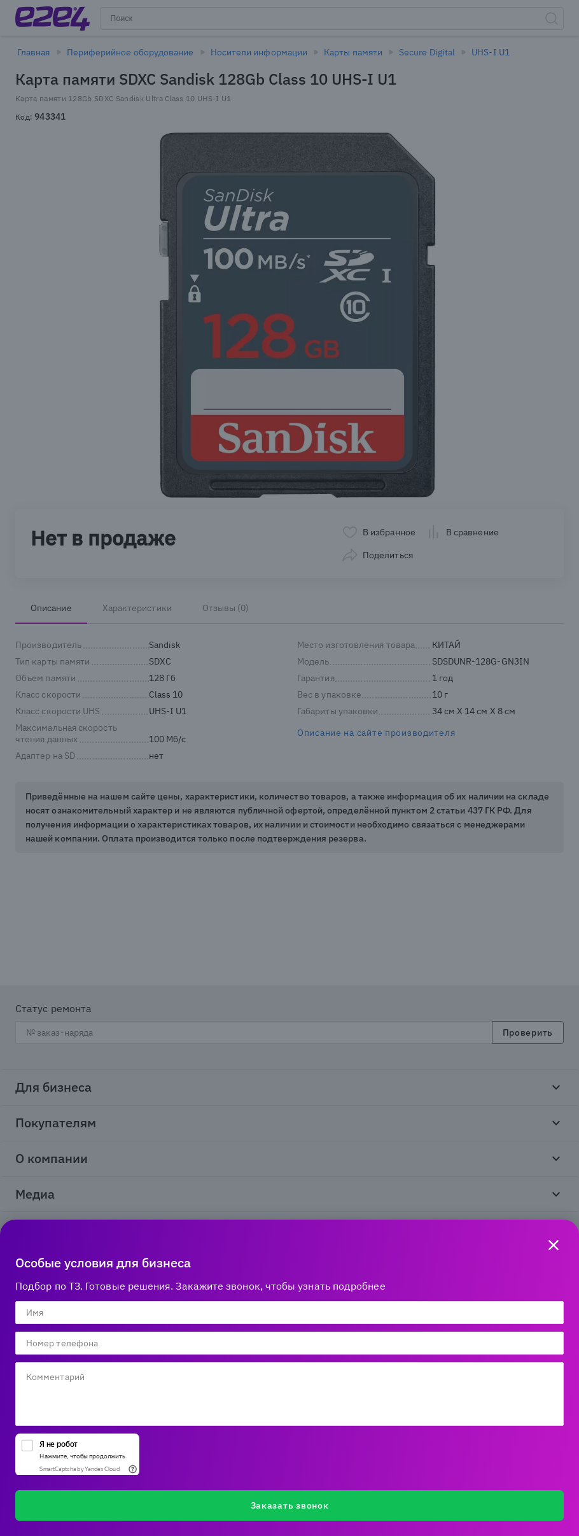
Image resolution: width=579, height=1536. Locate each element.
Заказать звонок (290, 1505)
